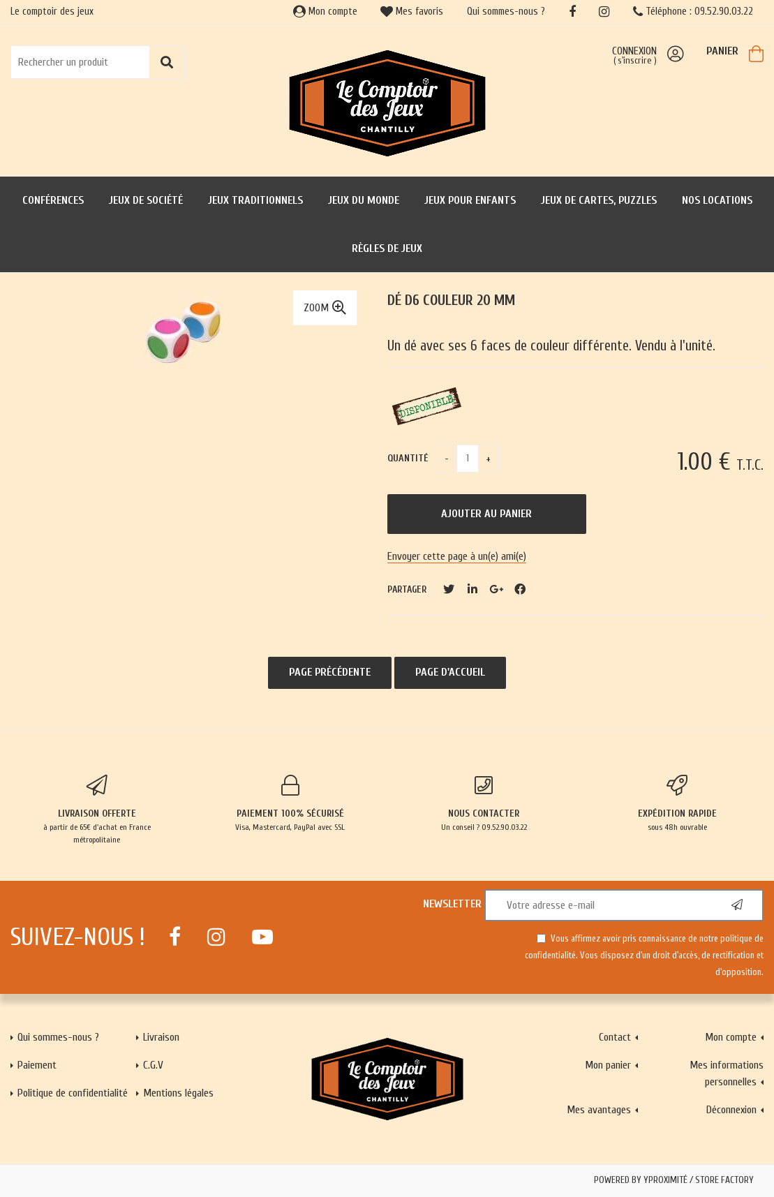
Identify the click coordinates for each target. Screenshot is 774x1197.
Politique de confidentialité (72, 1093)
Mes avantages (599, 1109)
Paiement (37, 1065)
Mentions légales (178, 1093)
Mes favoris (411, 11)
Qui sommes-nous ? (506, 11)
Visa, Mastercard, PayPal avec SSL (290, 803)
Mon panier (608, 1065)
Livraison (161, 1037)
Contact (615, 1037)
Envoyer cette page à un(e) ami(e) (456, 556)
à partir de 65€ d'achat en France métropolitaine (96, 810)
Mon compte (325, 11)
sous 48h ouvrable (677, 803)
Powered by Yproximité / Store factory (674, 1180)
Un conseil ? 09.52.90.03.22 (484, 803)
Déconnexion (731, 1109)
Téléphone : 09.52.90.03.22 (693, 11)
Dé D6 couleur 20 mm (451, 300)
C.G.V (153, 1065)
